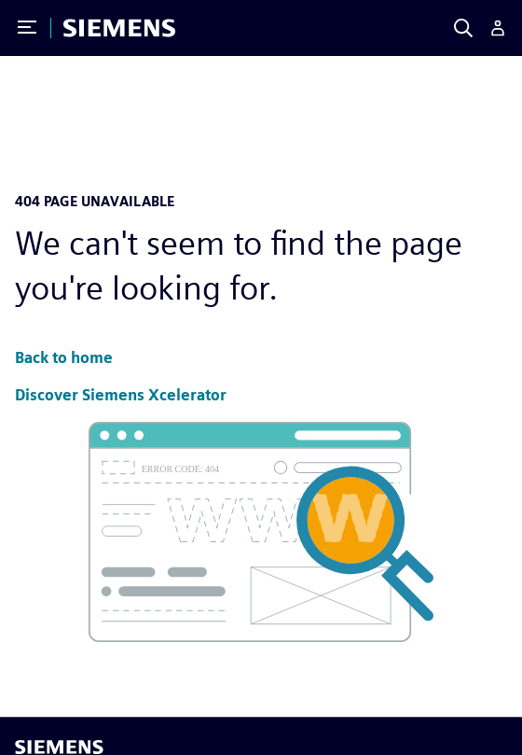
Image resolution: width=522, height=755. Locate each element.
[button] (64, 359)
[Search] (463, 28)
